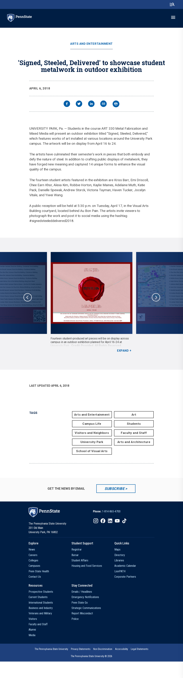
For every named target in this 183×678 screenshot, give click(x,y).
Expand (123, 350)
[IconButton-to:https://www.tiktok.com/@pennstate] (124, 521)
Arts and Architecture (133, 442)
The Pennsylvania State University (51, 649)
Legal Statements (139, 649)
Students (134, 423)
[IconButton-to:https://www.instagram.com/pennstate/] (96, 521)
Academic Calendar (125, 565)
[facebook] (67, 104)
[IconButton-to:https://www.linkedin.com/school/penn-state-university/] (110, 521)
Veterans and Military (40, 613)
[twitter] (79, 104)
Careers (33, 555)
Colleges (33, 560)
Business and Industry (41, 608)
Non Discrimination (102, 649)
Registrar (76, 549)
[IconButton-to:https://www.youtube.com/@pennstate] (117, 521)
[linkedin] (91, 104)
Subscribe (114, 488)
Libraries (119, 560)
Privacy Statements (80, 649)
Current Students (38, 597)
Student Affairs (79, 560)
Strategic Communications (86, 608)
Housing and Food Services (86, 565)
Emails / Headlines (81, 591)
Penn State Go (79, 602)
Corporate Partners (125, 576)
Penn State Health (39, 571)
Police (75, 619)
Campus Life (91, 423)
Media (32, 635)
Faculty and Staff (134, 433)
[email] (103, 104)
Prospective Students (41, 591)
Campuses (34, 565)
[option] (91, 302)
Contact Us (35, 576)
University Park (91, 442)
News (32, 549)
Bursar (75, 555)
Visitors (33, 619)
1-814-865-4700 (111, 511)
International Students (41, 602)
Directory (119, 555)
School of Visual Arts (92, 451)
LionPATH (119, 571)
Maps (117, 549)
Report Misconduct (82, 613)
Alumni (32, 629)
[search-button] (172, 4)
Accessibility (121, 649)
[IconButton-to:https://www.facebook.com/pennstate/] (103, 521)
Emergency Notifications (85, 597)
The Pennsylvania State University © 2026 (91, 656)
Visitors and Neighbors (92, 433)
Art (134, 414)
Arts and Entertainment (91, 43)
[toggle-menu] (173, 17)
